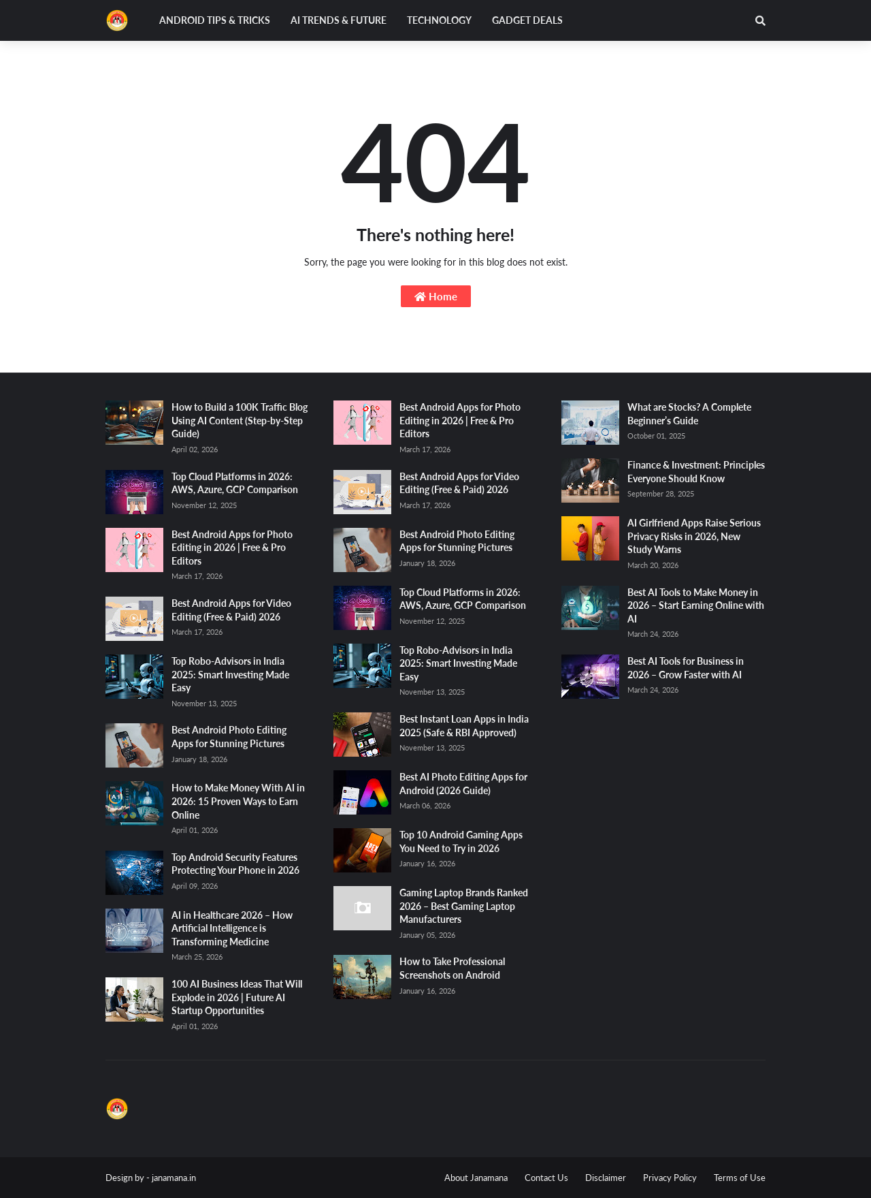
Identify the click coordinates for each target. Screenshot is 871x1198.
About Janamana (476, 1177)
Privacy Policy (670, 1177)
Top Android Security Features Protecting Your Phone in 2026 (235, 864)
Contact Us (546, 1177)
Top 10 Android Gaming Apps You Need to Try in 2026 (461, 841)
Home (435, 296)
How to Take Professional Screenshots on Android (452, 968)
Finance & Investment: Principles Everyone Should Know (696, 471)
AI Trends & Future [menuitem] (339, 20)
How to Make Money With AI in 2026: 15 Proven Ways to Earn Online (238, 801)
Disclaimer (605, 1177)
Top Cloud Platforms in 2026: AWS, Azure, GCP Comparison (234, 483)
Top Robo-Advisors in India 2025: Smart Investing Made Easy (230, 674)
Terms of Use (740, 1177)
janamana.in (174, 1177)
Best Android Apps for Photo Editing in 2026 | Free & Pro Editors (232, 548)
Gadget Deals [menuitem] (527, 20)
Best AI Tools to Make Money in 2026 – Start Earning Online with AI (695, 605)
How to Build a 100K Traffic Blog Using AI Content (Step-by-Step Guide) (239, 420)
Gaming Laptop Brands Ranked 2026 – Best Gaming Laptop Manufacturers (463, 906)
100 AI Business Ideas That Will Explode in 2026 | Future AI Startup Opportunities (236, 997)
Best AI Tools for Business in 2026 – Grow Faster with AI (685, 667)
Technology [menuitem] (439, 20)
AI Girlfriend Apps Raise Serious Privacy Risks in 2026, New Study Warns (694, 536)
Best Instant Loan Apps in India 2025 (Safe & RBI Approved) (464, 725)
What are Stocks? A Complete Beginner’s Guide (689, 413)
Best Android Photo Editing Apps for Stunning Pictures (228, 736)
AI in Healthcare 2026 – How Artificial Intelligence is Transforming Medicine (232, 928)
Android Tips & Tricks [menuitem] (214, 20)
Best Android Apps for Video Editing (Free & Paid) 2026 (231, 609)
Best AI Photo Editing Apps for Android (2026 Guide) (463, 783)
